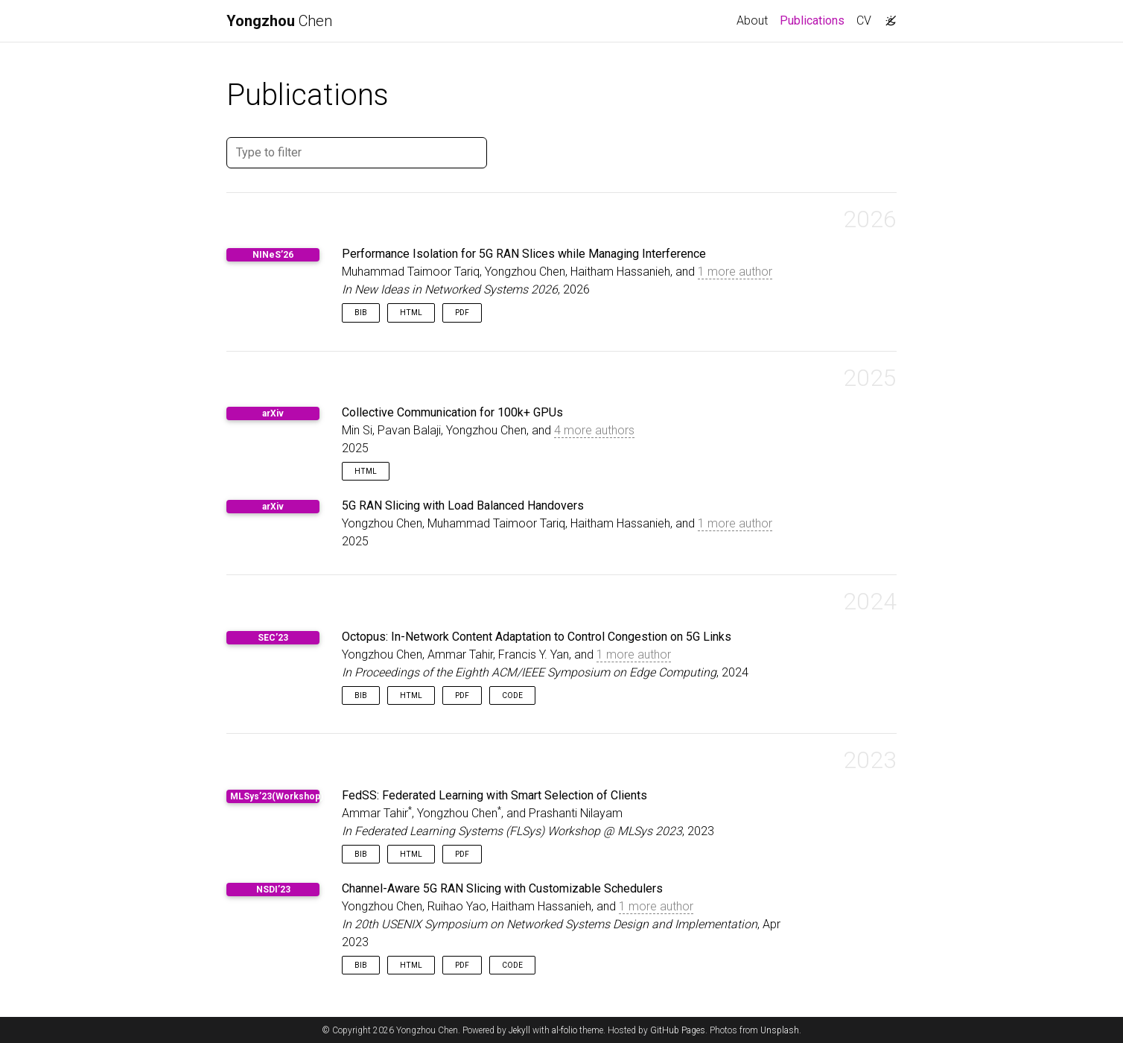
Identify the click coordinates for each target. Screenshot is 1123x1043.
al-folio (564, 1030)
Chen (279, 21)
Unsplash (779, 1030)
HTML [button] (411, 312)
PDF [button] (462, 312)
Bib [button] (360, 312)
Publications (815, 19)
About (752, 20)
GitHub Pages (677, 1030)
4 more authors (594, 430)
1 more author (735, 271)
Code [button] (512, 695)
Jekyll (519, 1030)
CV (863, 20)
